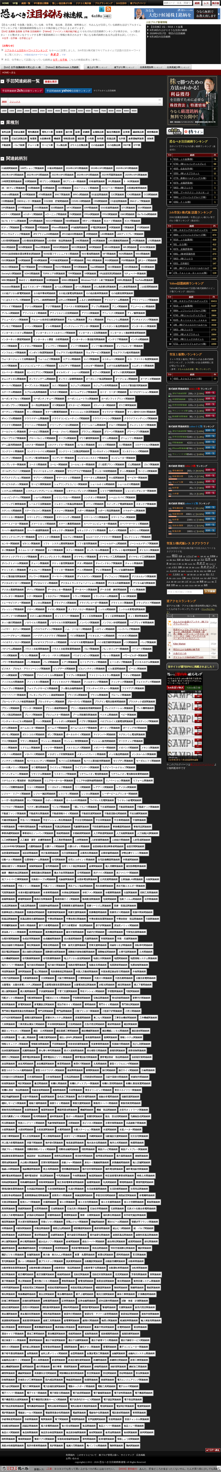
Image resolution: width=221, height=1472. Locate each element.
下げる (174, 563)
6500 (88, 111)
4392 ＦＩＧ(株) (182, 202)
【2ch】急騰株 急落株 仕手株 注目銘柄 (20, 31)
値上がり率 (97, 67)
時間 (195, 556)
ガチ (202, 585)
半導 (173, 585)
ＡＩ (180, 585)
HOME (5, 3)
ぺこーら (211, 563)
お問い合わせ (72, 1458)
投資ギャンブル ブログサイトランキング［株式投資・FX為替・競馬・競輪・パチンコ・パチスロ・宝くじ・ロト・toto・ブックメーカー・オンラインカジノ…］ (191, 634)
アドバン (191, 585)
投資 (179, 560)
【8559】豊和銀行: (141, 1468)
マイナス (179, 578)
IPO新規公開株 (41, 3)
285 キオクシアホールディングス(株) (190, 230)
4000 (50, 111)
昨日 (205, 578)
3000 (34, 111)
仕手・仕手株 (60, 59)
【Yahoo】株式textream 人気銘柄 (61, 67)
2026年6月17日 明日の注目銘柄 (167, 33)
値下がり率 (124, 67)
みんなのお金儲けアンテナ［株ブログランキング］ (191, 622)
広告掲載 (140, 1455)
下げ (202, 560)
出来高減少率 (178, 67)
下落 (190, 567)
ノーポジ (197, 567)
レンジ (209, 581)
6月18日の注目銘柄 (160, 36)
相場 (175, 581)
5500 (72, 111)
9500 (133, 111)
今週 (198, 559)
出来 (199, 585)
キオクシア (207, 566)
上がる (186, 585)
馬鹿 (187, 567)
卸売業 (175, 488)
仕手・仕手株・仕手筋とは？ (18, 38)
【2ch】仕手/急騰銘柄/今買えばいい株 (22, 67)
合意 (208, 556)
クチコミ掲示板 (83, 3)
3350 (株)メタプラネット (186, 173)
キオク (54, 54)
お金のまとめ (180, 653)
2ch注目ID (121, 3)
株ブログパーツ (138, 3)
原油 (193, 567)
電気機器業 (177, 470)
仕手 (208, 559)
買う (198, 571)
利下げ (201, 571)
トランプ (189, 556)
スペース (169, 556)
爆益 (171, 559)
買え (185, 574)
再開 (195, 571)
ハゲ (186, 581)
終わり (174, 559)
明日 (175, 555)
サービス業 (177, 482)
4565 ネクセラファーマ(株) (187, 378)
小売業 (175, 493)
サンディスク (189, 571)
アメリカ (195, 578)
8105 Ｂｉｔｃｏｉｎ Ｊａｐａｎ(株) (190, 320)
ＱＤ (184, 556)
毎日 (212, 559)
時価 (170, 563)
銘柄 (198, 581)
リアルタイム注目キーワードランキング (26, 50)
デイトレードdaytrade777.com (188, 657)
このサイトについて (87, 1455)
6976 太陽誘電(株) (183, 183)
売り (208, 574)
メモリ (174, 567)
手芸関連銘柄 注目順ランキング (22, 90)
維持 (177, 585)
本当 (205, 571)
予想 (190, 581)
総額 (172, 581)
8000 (111, 111)
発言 (205, 556)
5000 (65, 111)
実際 (183, 581)
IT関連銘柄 (177, 442)
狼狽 (186, 563)
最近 (213, 581)
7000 (95, 111)
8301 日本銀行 (181, 263)
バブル (174, 578)
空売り (170, 574)
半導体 (212, 556)
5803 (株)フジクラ (183, 187)
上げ (209, 578)
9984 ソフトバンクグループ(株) (189, 197)
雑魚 (207, 563)
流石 (182, 574)
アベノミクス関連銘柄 (180, 411)
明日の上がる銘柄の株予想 (186, 649)
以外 (170, 567)
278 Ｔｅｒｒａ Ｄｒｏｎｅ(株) (190, 273)
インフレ (190, 563)
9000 (126, 111)
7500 (103, 111)
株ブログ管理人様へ (109, 1455)
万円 (184, 567)
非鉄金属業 (177, 525)
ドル (183, 585)
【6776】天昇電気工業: (54, 1468)
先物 (180, 567)
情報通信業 (177, 476)
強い (194, 563)
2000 (19, 111)
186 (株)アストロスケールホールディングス (191, 269)
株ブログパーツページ (202, 764)
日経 (209, 571)
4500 (57, 111)
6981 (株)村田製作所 (184, 254)
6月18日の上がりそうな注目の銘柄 (168, 30)
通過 (183, 559)
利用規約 (70, 1455)
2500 (27, 111)
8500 (118, 111)
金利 (196, 585)
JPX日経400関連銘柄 (179, 393)
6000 (80, 111)
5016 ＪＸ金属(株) (183, 159)
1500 (11, 111)
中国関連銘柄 (178, 399)
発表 (201, 574)
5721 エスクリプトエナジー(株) (189, 344)
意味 (191, 574)
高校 (195, 559)
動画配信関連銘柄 (180, 416)
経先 (194, 574)
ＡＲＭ (179, 581)
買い (199, 556)
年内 (204, 574)
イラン (194, 581)
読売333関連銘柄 (179, 405)
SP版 (15, 3)
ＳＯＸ (201, 578)
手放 (179, 571)
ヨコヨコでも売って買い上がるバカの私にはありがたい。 (99, 1468)
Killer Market (179, 644)
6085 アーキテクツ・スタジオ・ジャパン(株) (191, 193)
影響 (202, 556)
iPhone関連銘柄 (180, 448)
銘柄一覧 (25, 3)
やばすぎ (183, 571)
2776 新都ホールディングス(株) (189, 178)
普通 (205, 581)
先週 (192, 559)
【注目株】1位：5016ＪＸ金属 (166, 26)
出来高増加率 (151, 67)
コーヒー (189, 578)
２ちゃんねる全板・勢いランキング (194, 369)
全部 (188, 574)
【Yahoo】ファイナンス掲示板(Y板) (59, 31)
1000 (4, 111)
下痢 (184, 578)
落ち (170, 578)
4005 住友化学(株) (183, 168)
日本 (180, 556)
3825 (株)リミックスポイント (188, 339)
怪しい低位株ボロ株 (62, 3)
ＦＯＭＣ (176, 574)
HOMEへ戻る (9, 72)
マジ (183, 563)
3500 (42, 111)
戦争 (206, 585)
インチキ (173, 571)
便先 (180, 563)
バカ (198, 574)
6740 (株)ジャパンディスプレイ (189, 164)
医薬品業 (176, 531)
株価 (201, 581)
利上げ (187, 560)
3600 (4, 101)
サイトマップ (127, 1455)
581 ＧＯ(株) (180, 244)
